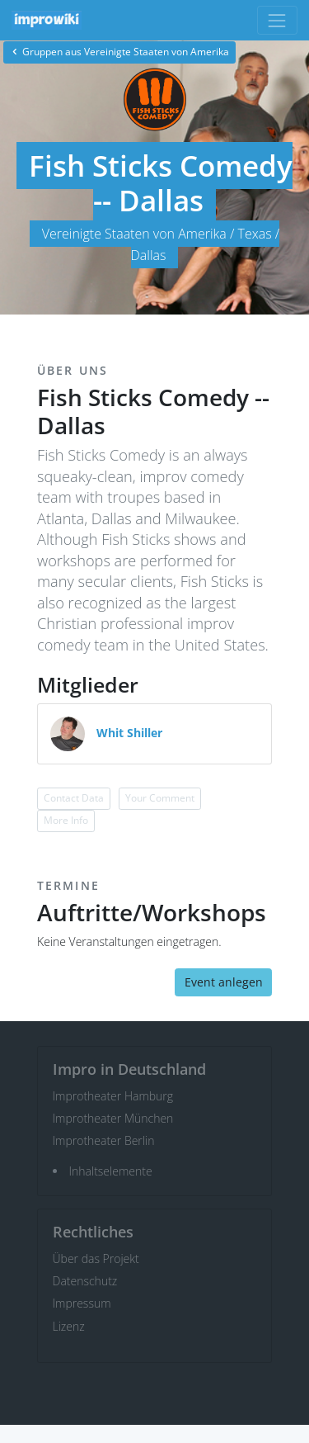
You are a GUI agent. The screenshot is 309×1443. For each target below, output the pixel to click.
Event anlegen (224, 982)
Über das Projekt (96, 1258)
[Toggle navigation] (277, 20)
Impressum (82, 1303)
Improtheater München (113, 1118)
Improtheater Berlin (104, 1140)
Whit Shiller (129, 732)
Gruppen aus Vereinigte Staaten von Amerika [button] (119, 52)
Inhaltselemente (110, 1171)
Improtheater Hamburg (113, 1096)
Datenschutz (85, 1281)
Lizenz (69, 1326)
